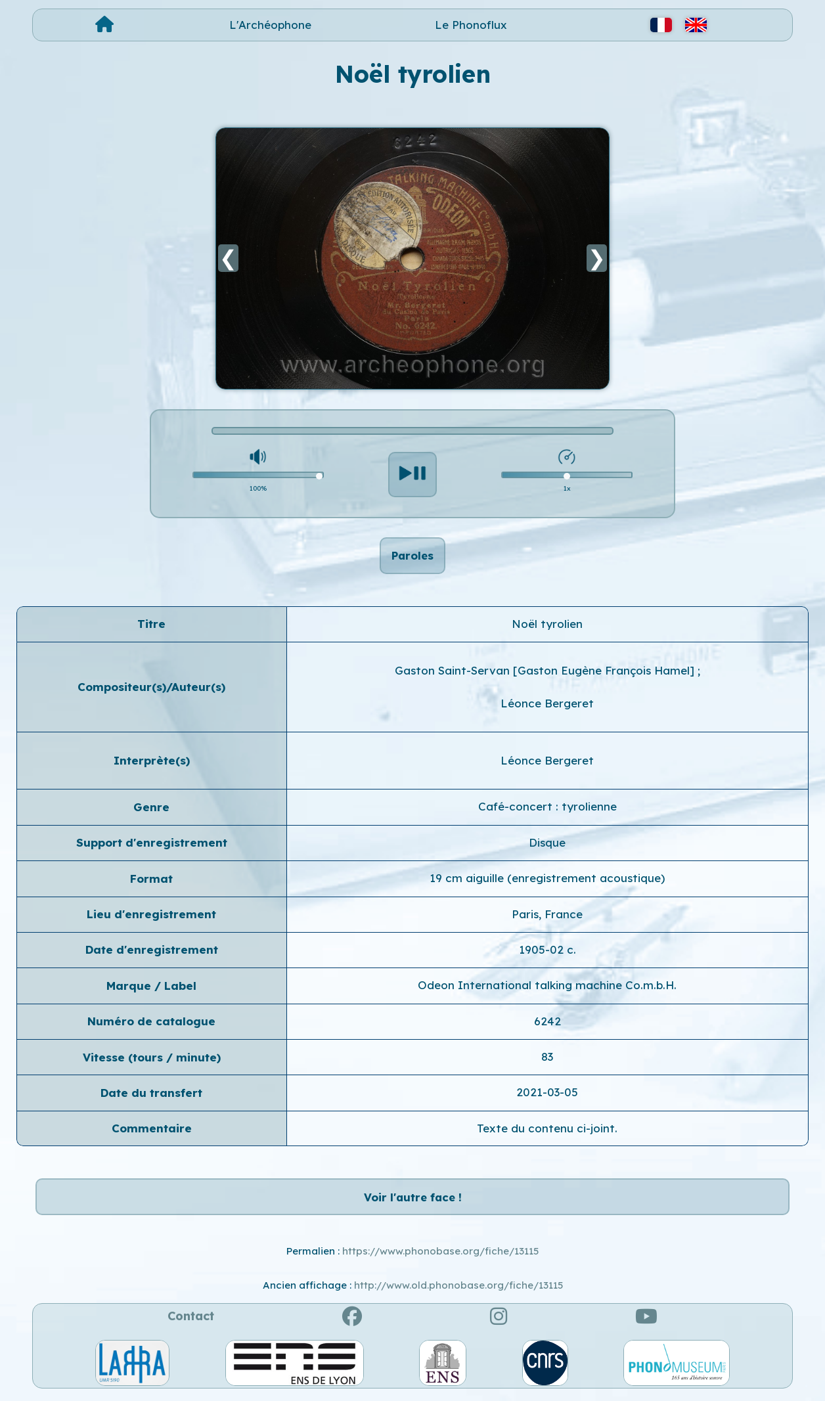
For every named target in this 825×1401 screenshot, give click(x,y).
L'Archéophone (270, 25)
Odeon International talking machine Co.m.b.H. (547, 987)
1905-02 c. (547, 951)
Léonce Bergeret (547, 705)
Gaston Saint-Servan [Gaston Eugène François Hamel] (546, 672)
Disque (547, 844)
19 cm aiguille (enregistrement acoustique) (547, 880)
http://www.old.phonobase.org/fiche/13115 (458, 1289)
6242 (547, 1023)
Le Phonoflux (471, 25)
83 (547, 1058)
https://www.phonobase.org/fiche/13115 (440, 1255)
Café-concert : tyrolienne (547, 809)
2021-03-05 (547, 1094)
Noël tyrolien (547, 626)
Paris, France (547, 916)
